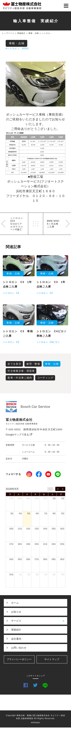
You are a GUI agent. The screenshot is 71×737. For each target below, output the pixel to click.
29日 (28, 498)
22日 (54, 544)
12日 (28, 529)
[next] (62, 489)
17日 (11, 544)
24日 (11, 559)
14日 (45, 529)
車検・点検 (17, 43)
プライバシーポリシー (19, 659)
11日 (20, 529)
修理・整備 (33, 363)
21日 (45, 544)
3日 (11, 513)
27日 (11, 498)
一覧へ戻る (35, 224)
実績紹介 (16, 629)
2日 (62, 498)
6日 (37, 513)
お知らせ (16, 611)
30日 (37, 498)
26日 (28, 559)
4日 (20, 513)
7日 (45, 513)
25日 (20, 559)
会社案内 (16, 638)
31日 (45, 498)
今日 (50, 489)
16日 (62, 529)
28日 (20, 498)
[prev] (57, 489)
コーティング (45, 377)
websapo (35, 722)
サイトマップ (51, 659)
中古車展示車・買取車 (21, 370)
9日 (62, 513)
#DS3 (25, 48)
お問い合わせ (18, 647)
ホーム (15, 602)
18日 (20, 544)
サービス (39, 621)
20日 (37, 544)
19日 (28, 544)
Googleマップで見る (19, 434)
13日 (37, 529)
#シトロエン (13, 48)
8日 (54, 513)
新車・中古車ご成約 (20, 377)
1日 (54, 498)
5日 (28, 513)
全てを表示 (14, 363)
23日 (62, 544)
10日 (11, 529)
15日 (54, 529)
